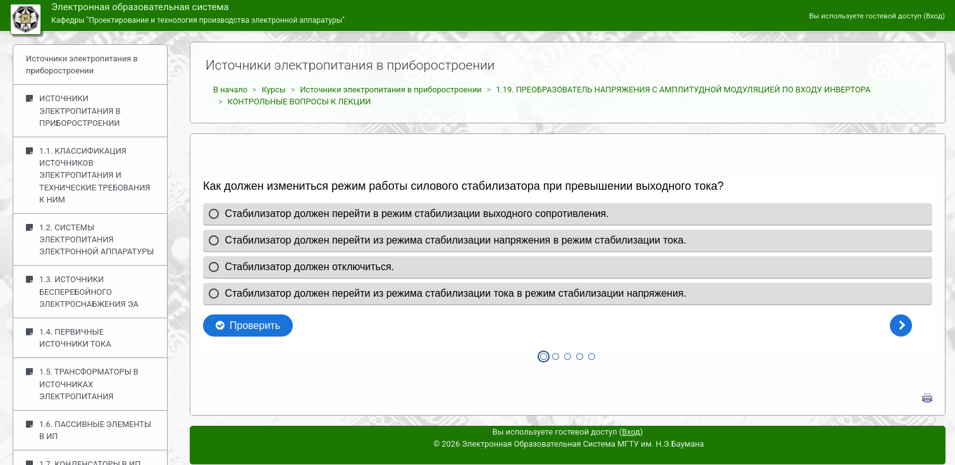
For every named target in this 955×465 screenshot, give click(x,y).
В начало (230, 89)
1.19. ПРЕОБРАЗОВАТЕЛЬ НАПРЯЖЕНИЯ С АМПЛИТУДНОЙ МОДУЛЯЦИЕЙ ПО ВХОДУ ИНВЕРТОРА (683, 89)
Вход (934, 15)
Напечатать (927, 398)
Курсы (274, 89)
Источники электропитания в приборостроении (390, 89)
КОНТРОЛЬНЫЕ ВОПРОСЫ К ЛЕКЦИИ (299, 101)
